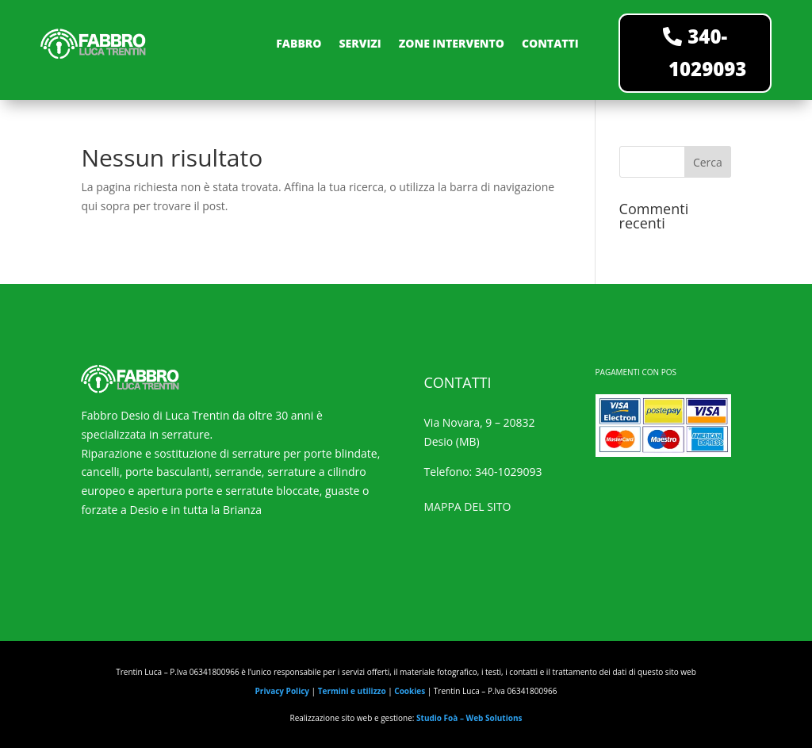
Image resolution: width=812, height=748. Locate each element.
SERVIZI (360, 43)
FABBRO (298, 43)
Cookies (409, 690)
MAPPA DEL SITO (467, 506)
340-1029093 (707, 52)
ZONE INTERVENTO (451, 43)
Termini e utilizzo (352, 690)
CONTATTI (550, 43)
